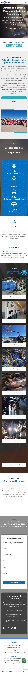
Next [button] (24, 122)
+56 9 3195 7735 (9, 645)
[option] (14, 21)
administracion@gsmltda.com (14, 650)
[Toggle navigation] (25, 2)
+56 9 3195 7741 (19, 645)
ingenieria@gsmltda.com (13, 647)
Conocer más (12, 28)
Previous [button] (3, 122)
